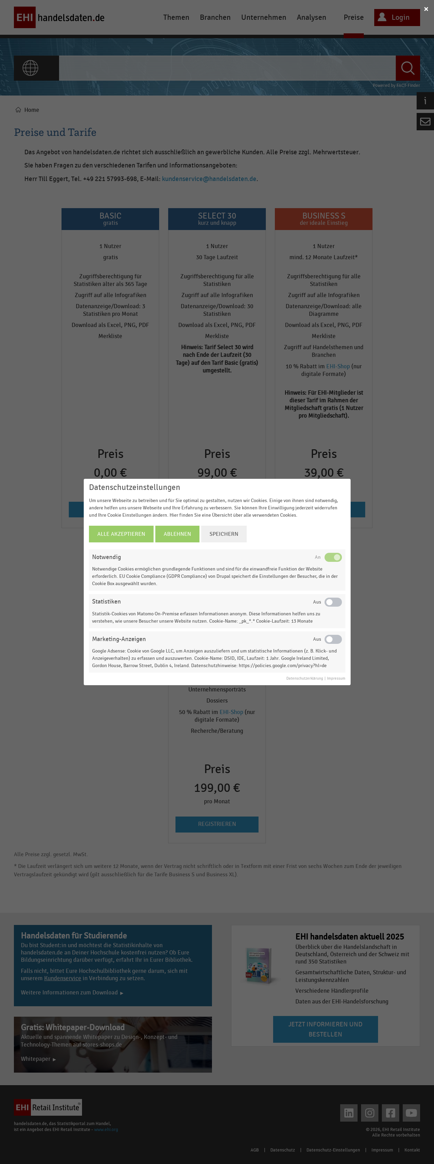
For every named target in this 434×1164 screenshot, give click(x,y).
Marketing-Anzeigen (119, 639)
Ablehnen (177, 534)
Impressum (336, 679)
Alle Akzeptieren (121, 534)
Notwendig (106, 557)
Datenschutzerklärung (304, 679)
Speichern (224, 534)
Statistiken (106, 601)
